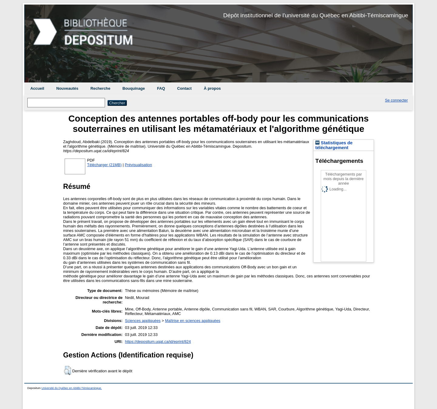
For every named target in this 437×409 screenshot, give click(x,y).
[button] (67, 370)
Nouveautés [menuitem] (67, 88)
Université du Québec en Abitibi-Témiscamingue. (72, 388)
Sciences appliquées (143, 320)
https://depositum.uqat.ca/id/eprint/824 (158, 341)
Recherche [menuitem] (100, 88)
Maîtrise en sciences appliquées (192, 320)
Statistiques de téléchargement (334, 145)
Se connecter (396, 100)
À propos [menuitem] (212, 88)
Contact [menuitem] (184, 88)
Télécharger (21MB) (104, 165)
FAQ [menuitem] (161, 88)
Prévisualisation (138, 165)
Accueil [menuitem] (37, 88)
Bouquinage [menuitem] (134, 88)
